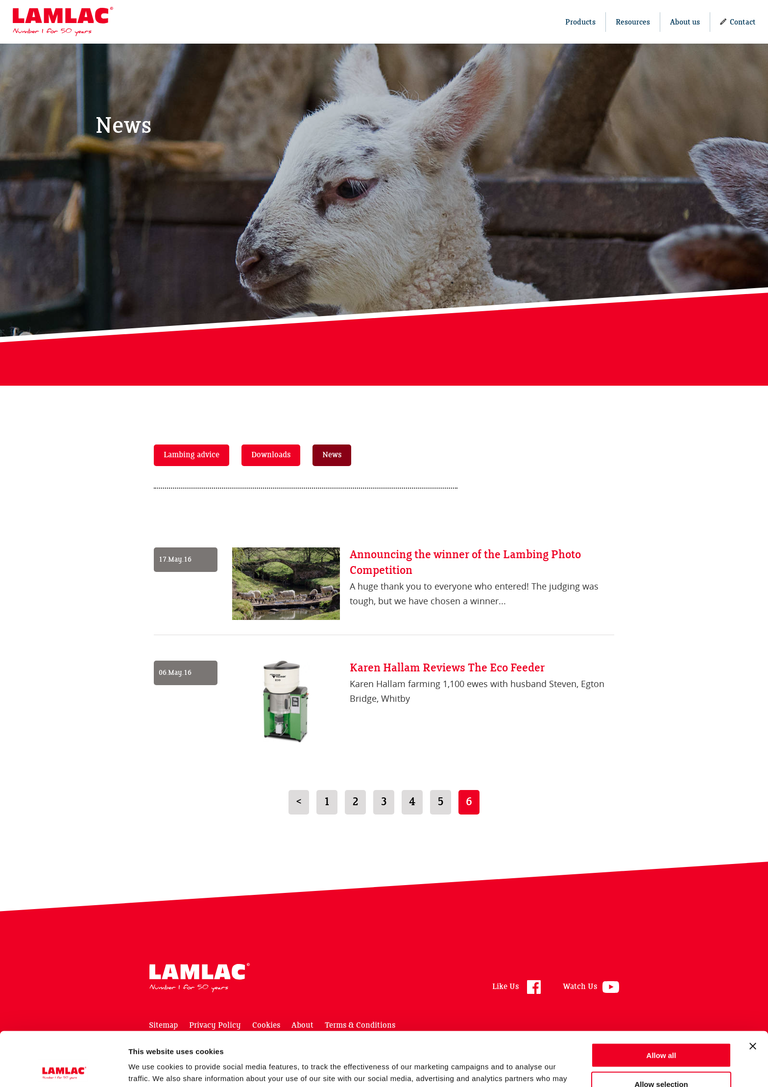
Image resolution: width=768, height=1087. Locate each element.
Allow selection (661, 1030)
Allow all (661, 1001)
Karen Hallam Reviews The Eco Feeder (447, 668)
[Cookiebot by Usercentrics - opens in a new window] (63, 1068)
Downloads (270, 455)
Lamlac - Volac (62, 21)
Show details (514, 1067)
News (331, 455)
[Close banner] (752, 991)
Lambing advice (191, 455)
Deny (661, 1058)
